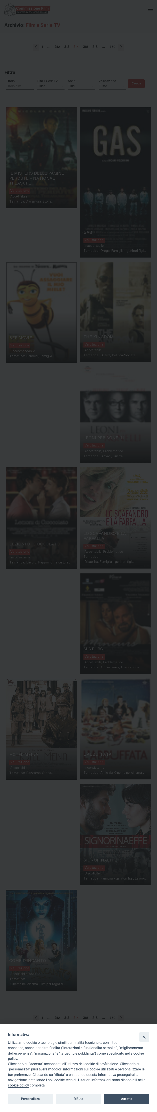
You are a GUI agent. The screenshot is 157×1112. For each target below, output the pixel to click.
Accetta (126, 1099)
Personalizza (30, 1099)
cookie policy (18, 1085)
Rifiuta (78, 1099)
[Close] (144, 1037)
